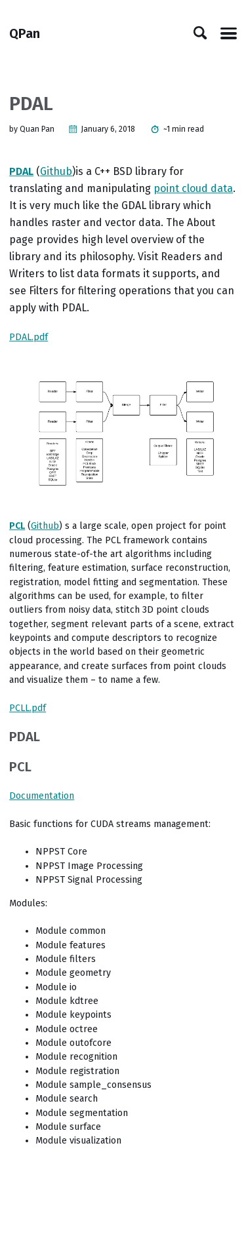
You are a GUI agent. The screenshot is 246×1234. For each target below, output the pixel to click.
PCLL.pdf (27, 708)
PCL (17, 525)
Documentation (41, 795)
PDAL (21, 171)
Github (56, 171)
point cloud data (193, 188)
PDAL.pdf (28, 337)
